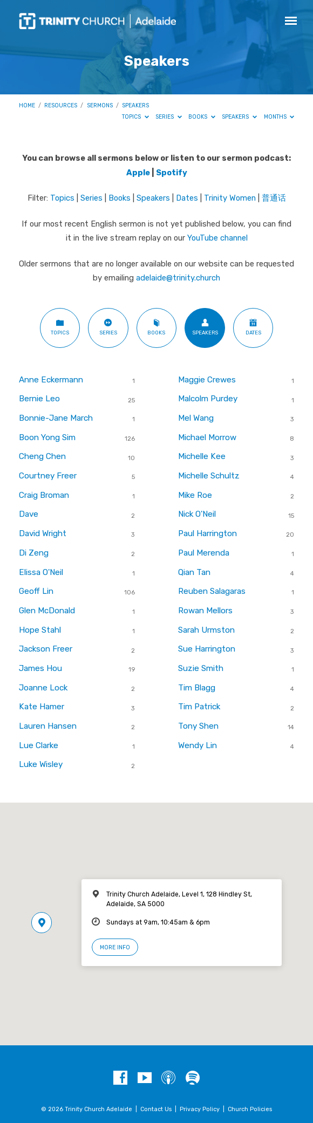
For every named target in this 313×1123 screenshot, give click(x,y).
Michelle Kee (202, 456)
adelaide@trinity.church (178, 278)
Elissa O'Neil (41, 572)
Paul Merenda (203, 553)
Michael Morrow (207, 437)
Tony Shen (198, 726)
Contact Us (156, 1109)
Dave (28, 514)
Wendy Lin (197, 745)
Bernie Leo (39, 398)
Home (27, 105)
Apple (138, 172)
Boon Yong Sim (47, 437)
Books (201, 116)
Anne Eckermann (51, 380)
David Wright (42, 533)
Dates (187, 198)
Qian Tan (194, 572)
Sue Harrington (206, 649)
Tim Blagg (196, 688)
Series (168, 116)
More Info (115, 947)
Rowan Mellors (205, 610)
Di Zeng (34, 553)
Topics (135, 116)
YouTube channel (217, 238)
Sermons (100, 105)
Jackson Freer (45, 649)
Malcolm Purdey (207, 398)
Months (279, 116)
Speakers (135, 105)
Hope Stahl (40, 630)
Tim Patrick (199, 706)
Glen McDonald (47, 610)
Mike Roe (195, 495)
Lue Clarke (38, 745)
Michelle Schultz (209, 476)
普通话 (274, 198)
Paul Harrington (207, 533)
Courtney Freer (48, 476)
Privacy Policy (200, 1109)
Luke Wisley (41, 764)
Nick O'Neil (197, 514)
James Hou (40, 668)
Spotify (171, 172)
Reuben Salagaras (212, 591)
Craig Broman (44, 495)
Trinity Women (230, 198)
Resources (60, 105)
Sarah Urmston (206, 630)
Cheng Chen (42, 456)
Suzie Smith (200, 668)
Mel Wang (196, 418)
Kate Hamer (41, 706)
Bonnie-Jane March (56, 418)
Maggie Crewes (207, 380)
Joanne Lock (43, 688)
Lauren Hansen (48, 726)
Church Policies (250, 1109)
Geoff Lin (36, 591)
